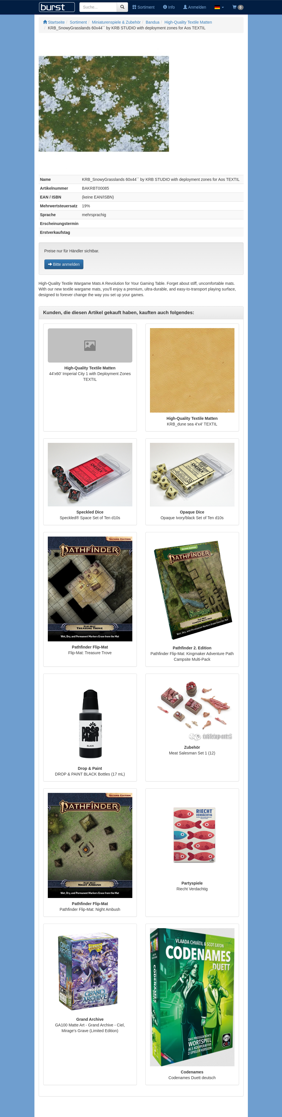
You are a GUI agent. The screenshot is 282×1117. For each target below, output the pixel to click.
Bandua (152, 22)
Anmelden (194, 7)
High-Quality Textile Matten (188, 22)
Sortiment (143, 7)
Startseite (54, 22)
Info (169, 7)
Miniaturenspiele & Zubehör (116, 22)
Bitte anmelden (64, 264)
